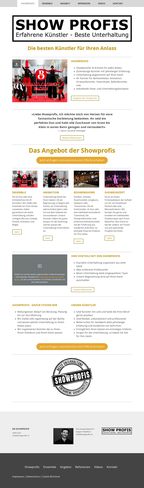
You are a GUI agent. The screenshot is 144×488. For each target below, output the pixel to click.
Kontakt (118, 3)
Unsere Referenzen (82, 289)
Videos (101, 3)
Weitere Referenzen (72, 137)
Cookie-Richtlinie (51, 476)
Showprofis (27, 3)
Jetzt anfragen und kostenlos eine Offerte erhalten (72, 160)
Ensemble (47, 3)
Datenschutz (33, 476)
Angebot (65, 3)
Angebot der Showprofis (85, 98)
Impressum (18, 476)
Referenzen (84, 3)
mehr (17, 232)
